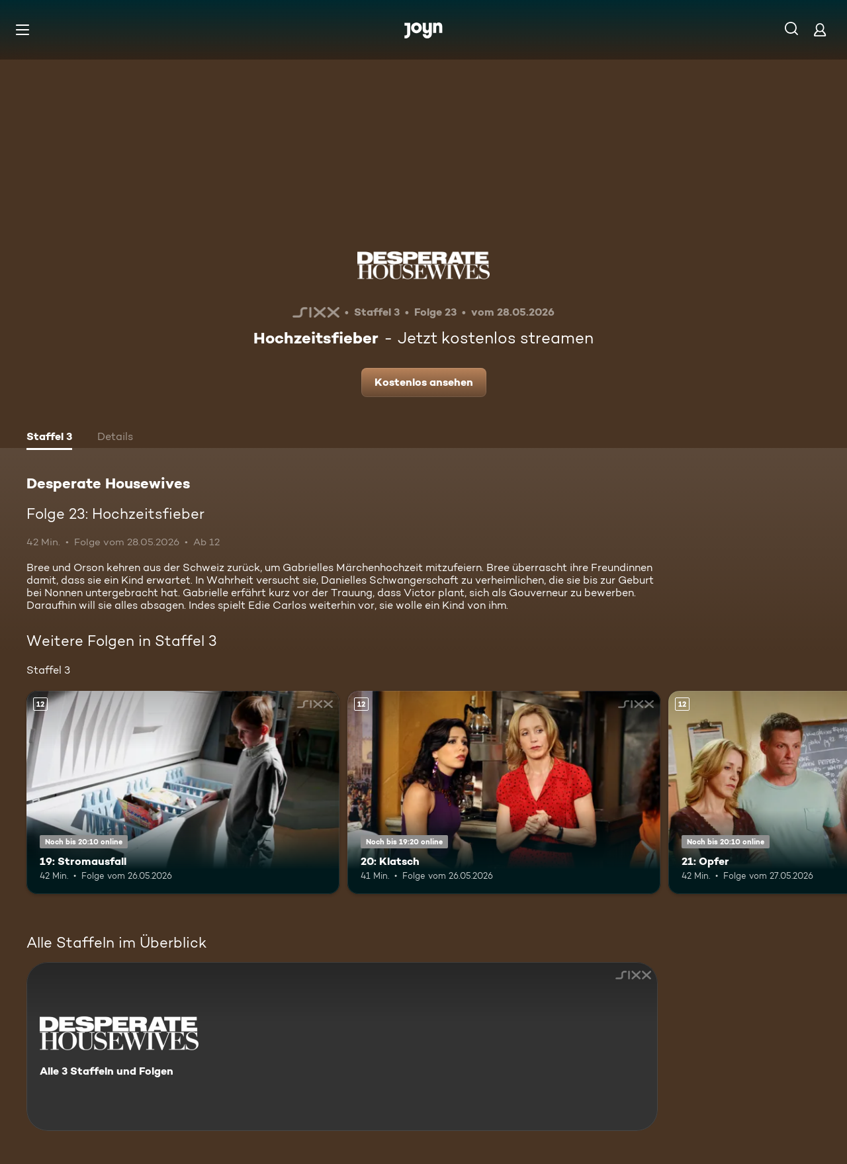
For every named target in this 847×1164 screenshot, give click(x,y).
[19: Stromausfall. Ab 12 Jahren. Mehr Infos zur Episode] (182, 792)
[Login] (820, 29)
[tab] (49, 438)
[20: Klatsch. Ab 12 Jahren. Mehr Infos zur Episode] (503, 792)
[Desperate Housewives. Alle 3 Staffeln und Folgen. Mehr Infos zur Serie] (342, 1046)
